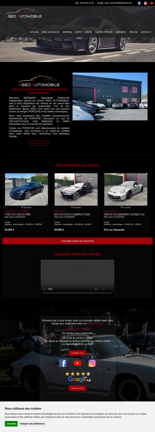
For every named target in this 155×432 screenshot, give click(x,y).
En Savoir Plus (39, 143)
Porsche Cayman (17, 213)
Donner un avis (77, 388)
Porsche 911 (126, 213)
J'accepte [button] (11, 423)
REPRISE (67, 32)
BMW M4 (72, 213)
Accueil (34, 32)
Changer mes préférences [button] (32, 423)
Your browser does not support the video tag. (77, 278)
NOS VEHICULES (51, 32)
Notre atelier (103, 32)
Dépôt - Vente (83, 32)
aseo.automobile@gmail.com (118, 3)
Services (121, 32)
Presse (133, 32)
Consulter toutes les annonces (77, 241)
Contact (146, 32)
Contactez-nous (77, 353)
